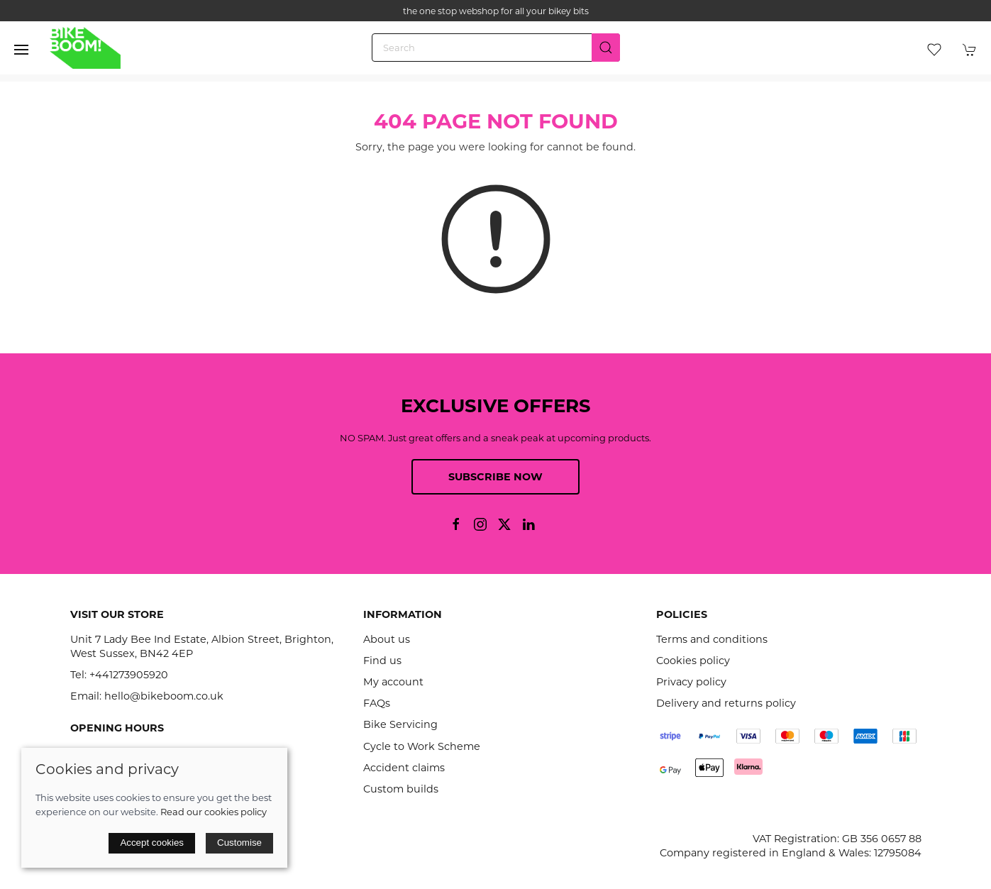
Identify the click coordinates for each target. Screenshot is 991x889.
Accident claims (404, 767)
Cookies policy (693, 660)
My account (393, 681)
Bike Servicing (400, 724)
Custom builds (400, 789)
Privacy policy (691, 681)
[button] (21, 49)
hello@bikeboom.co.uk (163, 696)
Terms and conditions (712, 639)
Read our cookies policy (213, 811)
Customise (239, 842)
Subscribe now (495, 476)
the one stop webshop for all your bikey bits (496, 11)
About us (386, 639)
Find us (382, 660)
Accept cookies (152, 842)
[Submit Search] (606, 47)
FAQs (376, 703)
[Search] (496, 47)
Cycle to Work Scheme (421, 746)
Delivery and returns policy (726, 703)
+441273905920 (128, 674)
